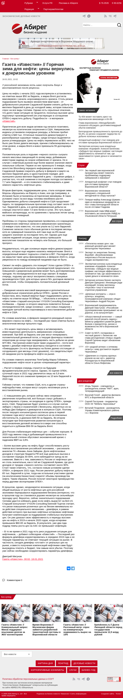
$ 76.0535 (104, 3)
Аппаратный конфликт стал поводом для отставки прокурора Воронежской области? (100, 141)
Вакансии (65, 694)
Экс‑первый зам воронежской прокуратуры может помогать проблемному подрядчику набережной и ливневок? (99, 174)
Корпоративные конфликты (47, 670)
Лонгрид (82, 238)
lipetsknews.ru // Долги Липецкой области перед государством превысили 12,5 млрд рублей (108, 630)
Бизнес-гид (88, 670)
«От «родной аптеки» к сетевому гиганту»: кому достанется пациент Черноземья (102, 349)
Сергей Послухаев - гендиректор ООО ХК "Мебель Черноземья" (101, 402)
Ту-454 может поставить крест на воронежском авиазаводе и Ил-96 (95, 117)
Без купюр (6, 597)
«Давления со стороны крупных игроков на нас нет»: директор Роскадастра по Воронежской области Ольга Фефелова (100, 359)
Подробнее (116, 418)
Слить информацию (78, 694)
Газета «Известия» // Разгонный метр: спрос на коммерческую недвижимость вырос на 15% (77, 630)
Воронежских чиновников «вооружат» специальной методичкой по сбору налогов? (100, 193)
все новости (116, 373)
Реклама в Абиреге (68, 3)
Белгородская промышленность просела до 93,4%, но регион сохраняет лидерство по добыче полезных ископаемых (100, 134)
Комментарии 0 (14, 580)
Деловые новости (84, 663)
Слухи (81, 165)
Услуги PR (47, 3)
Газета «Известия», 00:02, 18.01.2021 (22, 559)
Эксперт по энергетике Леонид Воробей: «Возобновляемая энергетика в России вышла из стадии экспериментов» (100, 256)
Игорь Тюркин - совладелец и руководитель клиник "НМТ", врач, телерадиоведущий (102, 388)
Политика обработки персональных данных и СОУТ (28, 679)
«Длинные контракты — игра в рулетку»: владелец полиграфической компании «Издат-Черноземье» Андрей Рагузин (103, 298)
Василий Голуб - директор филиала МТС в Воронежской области (103, 396)
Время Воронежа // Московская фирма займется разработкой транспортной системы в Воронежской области (46, 630)
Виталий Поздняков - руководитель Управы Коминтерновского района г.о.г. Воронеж (102, 410)
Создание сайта (107, 694)
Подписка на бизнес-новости (48, 694)
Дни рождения (85, 381)
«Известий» (8, 121)
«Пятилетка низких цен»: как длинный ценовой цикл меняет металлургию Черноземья (100, 246)
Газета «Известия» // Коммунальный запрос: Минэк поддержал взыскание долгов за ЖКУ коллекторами (15, 630)
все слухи (117, 221)
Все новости (10, 654)
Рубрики (29, 3)
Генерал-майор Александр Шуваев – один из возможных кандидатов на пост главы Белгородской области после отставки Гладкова (103, 203)
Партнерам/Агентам (53, 9)
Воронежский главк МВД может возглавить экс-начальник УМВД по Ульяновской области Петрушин (102, 213)
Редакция (29, 9)
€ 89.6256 (116, 3)
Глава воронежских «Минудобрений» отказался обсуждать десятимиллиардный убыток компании (100, 125)
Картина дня (45, 663)
